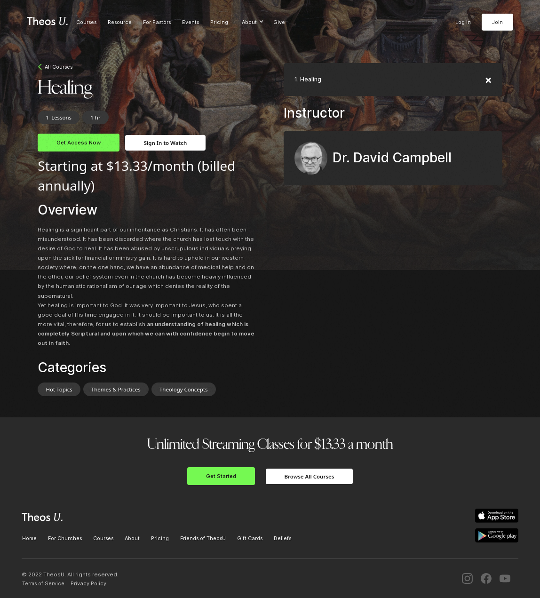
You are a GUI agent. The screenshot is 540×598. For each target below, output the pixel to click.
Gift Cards (249, 538)
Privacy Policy (88, 583)
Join (497, 22)
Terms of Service (43, 583)
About (132, 538)
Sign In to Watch (165, 142)
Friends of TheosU (203, 538)
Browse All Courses (309, 476)
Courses (86, 22)
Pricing (219, 22)
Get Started (221, 476)
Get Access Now (78, 142)
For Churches (65, 538)
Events (190, 22)
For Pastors (157, 22)
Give (279, 22)
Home (29, 538)
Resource (120, 22)
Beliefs (282, 538)
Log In (463, 22)
